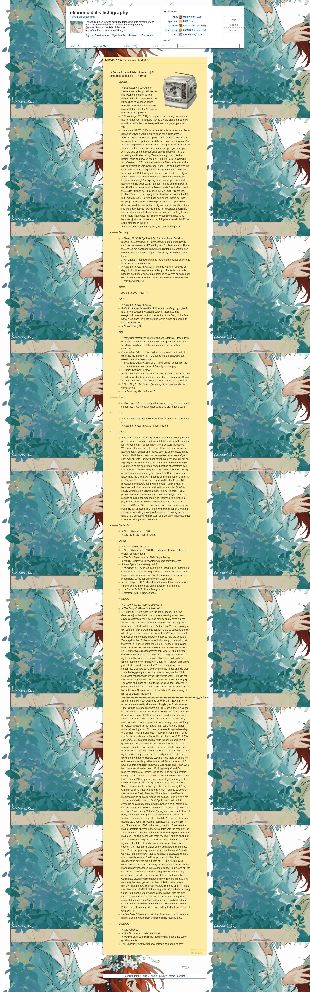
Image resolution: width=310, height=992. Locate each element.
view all (166, 40)
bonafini (174, 25)
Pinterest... (135, 35)
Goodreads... (149, 35)
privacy (163, 976)
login (234, 19)
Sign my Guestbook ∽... (98, 35)
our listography (133, 976)
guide (146, 976)
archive (130, 46)
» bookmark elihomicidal (82, 16)
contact (181, 976)
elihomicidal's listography (99, 12)
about (154, 976)
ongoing (100, 46)
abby (175, 17)
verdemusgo (171, 30)
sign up (234, 25)
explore (234, 30)
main (75, 46)
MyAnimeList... (120, 35)
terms (172, 976)
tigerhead (173, 21)
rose (175, 34)
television (129, 60)
